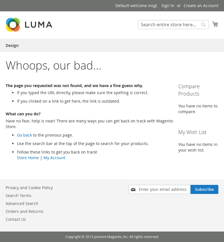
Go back (24, 135)
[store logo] (30, 25)
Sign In (167, 5)
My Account (54, 157)
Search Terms (18, 195)
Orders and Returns (24, 211)
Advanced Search (22, 203)
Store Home (28, 157)
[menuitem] (12, 45)
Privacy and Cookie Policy (29, 187)
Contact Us (16, 219)
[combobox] (173, 24)
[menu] (112, 45)
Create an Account (201, 5)
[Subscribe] (204, 189)
